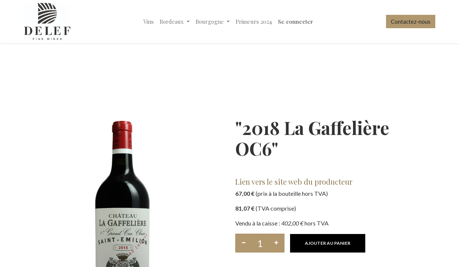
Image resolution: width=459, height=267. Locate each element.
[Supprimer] (243, 243)
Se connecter (295, 21)
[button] (327, 243)
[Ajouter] (276, 243)
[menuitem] (148, 21)
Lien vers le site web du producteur (293, 182)
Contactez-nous (410, 21)
